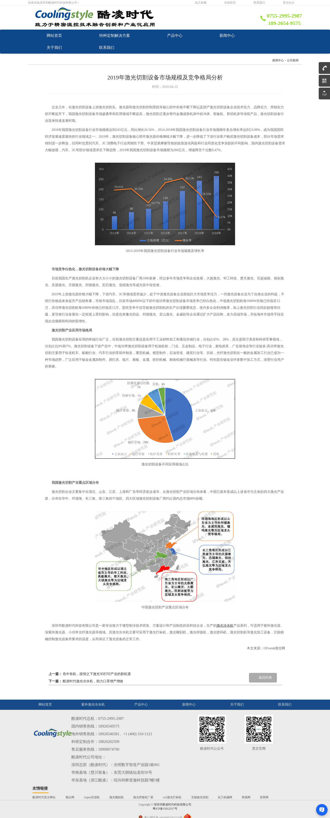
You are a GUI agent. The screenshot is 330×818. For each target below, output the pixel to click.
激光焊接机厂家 (143, 809)
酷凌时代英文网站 (44, 809)
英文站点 (288, 2)
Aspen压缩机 (92, 809)
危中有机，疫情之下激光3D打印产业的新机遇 (97, 686)
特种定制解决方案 (178, 35)
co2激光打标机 (172, 809)
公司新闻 (293, 72)
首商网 (264, 809)
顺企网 (70, 809)
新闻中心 (171, 47)
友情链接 (40, 800)
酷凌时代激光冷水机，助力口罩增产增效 (93, 693)
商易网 (246, 809)
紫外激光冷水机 (93, 716)
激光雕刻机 (116, 809)
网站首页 (75, 35)
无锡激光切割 (199, 809)
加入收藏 (200, 2)
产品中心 (75, 47)
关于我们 (75, 60)
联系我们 (259, 2)
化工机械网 (225, 809)
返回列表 (265, 689)
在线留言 (230, 2)
